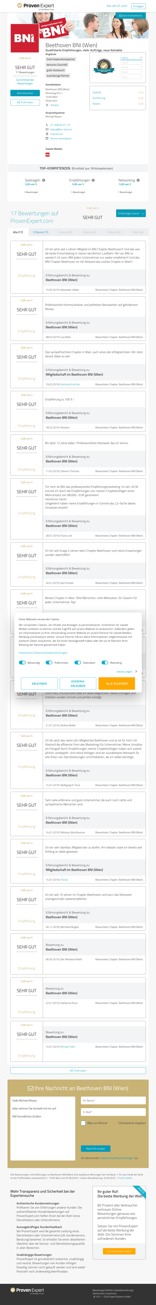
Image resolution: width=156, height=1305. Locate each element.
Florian (64, 879)
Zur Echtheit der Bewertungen (25, 81)
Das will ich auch (117, 6)
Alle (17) (18, 232)
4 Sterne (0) (65, 232)
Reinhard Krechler (70, 384)
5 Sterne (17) (40, 232)
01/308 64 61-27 (60, 125)
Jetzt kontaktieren (130, 15)
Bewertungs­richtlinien (103, 1290)
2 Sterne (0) (113, 232)
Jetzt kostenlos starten (119, 1251)
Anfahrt (54, 105)
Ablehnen (39, 683)
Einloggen (138, 6)
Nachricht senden (95, 1148)
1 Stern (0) (137, 232)
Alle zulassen (117, 683)
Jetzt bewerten (25, 93)
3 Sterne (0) (89, 232)
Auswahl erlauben (78, 683)
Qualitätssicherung (123, 1290)
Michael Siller (68, 1046)
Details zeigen (122, 671)
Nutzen (96, 103)
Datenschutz (98, 1293)
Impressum (28, 652)
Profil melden (125, 1178)
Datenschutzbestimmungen (53, 652)
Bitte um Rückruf (97, 1123)
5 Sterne (124, 57)
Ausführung (99, 98)
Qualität (97, 92)
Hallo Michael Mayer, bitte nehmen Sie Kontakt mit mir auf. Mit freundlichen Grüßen (42, 1129)
